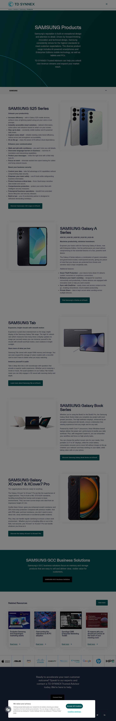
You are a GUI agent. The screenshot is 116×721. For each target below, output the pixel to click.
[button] (8, 709)
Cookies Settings (74, 712)
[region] (51, 709)
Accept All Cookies (74, 706)
